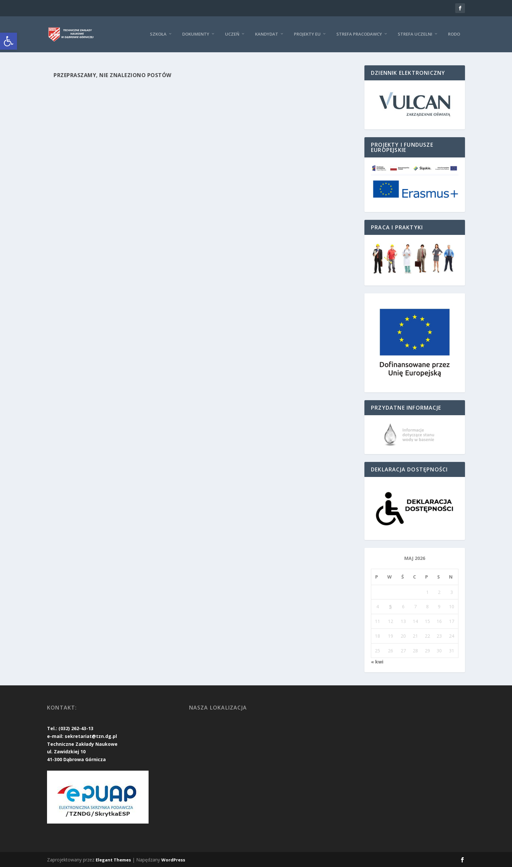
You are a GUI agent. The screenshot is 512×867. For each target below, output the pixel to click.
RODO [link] (454, 34)
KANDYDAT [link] (266, 34)
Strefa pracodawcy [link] (359, 34)
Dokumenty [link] (195, 34)
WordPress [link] (173, 859)
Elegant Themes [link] (113, 859)
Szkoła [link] (158, 34)
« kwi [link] (377, 662)
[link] (8, 41)
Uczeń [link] (232, 34)
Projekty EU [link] (307, 34)
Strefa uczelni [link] (415, 34)
